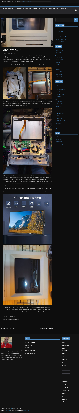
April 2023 (57, 67)
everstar (13, 53)
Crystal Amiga (60, 94)
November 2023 (59, 59)
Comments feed (59, 141)
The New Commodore (26, 1)
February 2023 (58, 71)
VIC (56, 128)
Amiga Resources (53, 8)
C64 (56, 99)
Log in (56, 136)
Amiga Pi (44, 8)
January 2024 (58, 55)
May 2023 (57, 64)
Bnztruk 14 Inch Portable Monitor (16, 190)
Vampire (59, 96)
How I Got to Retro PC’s (60, 36)
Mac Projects (64, 8)
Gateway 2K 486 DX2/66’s (66, 33)
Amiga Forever (60, 87)
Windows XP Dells (61, 120)
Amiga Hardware (61, 89)
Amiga (57, 85)
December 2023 (59, 57)
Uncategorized (59, 126)
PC (56, 111)
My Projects (36, 8)
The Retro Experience (46, 328)
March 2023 (58, 69)
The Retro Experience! (8, 8)
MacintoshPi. (19, 57)
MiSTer (57, 109)
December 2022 (59, 76)
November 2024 (59, 50)
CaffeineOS (58, 106)
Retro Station (58, 123)
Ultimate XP (60, 118)
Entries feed (58, 139)
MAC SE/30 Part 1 (59, 41)
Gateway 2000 (60, 113)
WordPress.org (59, 144)
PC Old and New (6, 12)
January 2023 (58, 74)
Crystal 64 (59, 104)
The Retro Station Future (24, 8)
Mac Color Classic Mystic (8, 328)
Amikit (58, 91)
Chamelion (59, 101)
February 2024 (58, 52)
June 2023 (57, 62)
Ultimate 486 (60, 116)
